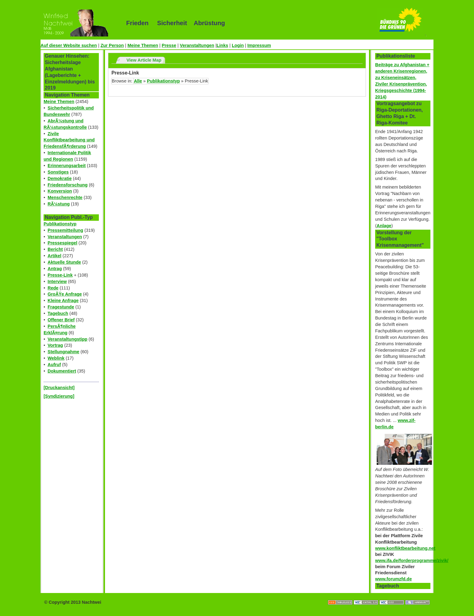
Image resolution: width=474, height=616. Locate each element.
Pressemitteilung (65, 230)
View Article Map (143, 60)
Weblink (56, 358)
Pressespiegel (62, 242)
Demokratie (60, 178)
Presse (169, 45)
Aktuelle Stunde (64, 262)
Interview (57, 281)
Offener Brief (61, 319)
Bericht (55, 249)
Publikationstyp (60, 223)
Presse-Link (60, 275)
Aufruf (54, 364)
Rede (53, 287)
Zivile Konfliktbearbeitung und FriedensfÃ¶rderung (69, 140)
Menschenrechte (65, 197)
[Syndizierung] (59, 396)
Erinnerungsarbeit (67, 165)
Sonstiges (58, 172)
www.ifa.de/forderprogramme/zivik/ (412, 560)
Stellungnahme (63, 351)
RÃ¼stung (59, 203)
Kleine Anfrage (63, 300)
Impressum (259, 45)
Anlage (384, 225)
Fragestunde (61, 306)
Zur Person (112, 45)
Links (222, 45)
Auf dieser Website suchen (69, 45)
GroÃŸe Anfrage (65, 294)
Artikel (54, 255)
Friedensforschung (67, 184)
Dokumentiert (62, 371)
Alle (138, 80)
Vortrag (55, 345)
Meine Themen (142, 45)
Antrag (55, 268)
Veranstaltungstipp (67, 339)
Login (238, 45)
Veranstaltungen (197, 45)
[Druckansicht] (59, 387)
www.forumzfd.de (393, 578)
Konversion (60, 191)
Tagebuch (58, 313)
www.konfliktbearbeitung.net (405, 548)
